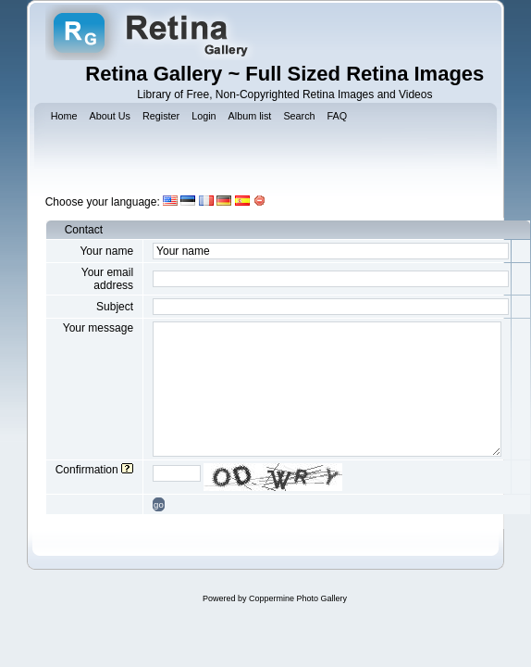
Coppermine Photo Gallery (298, 598)
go (159, 504)
